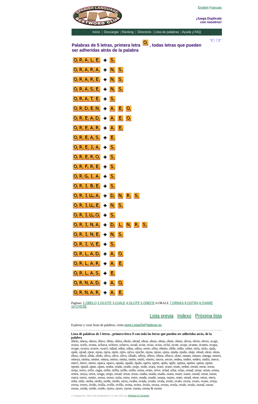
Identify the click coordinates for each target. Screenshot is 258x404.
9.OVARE (206, 303)
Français (215, 7)
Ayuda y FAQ (191, 32)
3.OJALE (118, 303)
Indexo (184, 315)
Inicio (96, 32)
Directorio (144, 32)
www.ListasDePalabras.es (143, 325)
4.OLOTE (133, 303)
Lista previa (162, 315)
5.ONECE (148, 303)
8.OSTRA (191, 303)
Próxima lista (208, 315)
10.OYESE (79, 306)
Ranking (128, 32)
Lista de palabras (166, 32)
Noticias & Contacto (138, 395)
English (203, 7)
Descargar (111, 32)
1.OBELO (90, 303)
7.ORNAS (177, 303)
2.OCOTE (105, 303)
